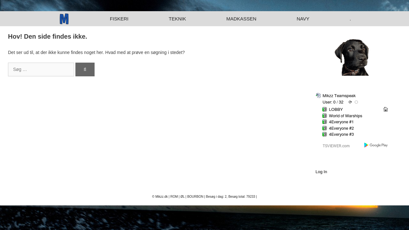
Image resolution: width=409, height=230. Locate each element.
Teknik (177, 18)
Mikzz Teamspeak (339, 96)
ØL (183, 196)
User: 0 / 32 (333, 102)
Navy (303, 18)
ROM (174, 196)
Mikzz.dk (161, 196)
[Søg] (85, 69)
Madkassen (241, 18)
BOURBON (195, 196)
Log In (321, 171)
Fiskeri (119, 18)
